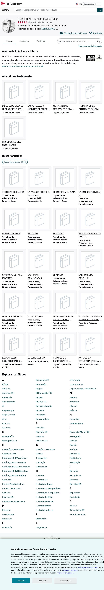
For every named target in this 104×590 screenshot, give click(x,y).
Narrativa (74, 421)
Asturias (6, 430)
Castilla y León (9, 456)
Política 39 (75, 456)
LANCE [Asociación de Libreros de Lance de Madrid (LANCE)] (52, 29)
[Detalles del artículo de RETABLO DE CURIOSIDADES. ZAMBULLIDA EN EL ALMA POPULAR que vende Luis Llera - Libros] (64, 349)
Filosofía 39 (41, 434)
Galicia (39, 456)
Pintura (73, 443)
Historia (39, 477)
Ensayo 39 (41, 404)
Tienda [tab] (8, 41)
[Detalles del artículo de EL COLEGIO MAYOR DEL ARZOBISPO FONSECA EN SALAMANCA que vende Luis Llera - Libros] (64, 307)
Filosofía (40, 430)
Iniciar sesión (89, 4)
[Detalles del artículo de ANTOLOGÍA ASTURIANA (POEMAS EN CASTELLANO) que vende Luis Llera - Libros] (90, 349)
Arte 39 (5, 425)
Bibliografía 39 (9, 443)
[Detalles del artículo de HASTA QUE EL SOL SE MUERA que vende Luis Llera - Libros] (90, 223)
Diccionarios (8, 516)
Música (73, 412)
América (6, 391)
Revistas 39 (75, 486)
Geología (40, 464)
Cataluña (6, 482)
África (5, 386)
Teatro (73, 508)
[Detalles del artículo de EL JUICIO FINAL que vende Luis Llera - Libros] (39, 306)
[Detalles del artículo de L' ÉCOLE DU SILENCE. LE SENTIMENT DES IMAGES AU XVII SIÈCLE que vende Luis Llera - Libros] (13, 95)
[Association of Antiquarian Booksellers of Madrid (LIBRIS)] (90, 62)
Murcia (73, 408)
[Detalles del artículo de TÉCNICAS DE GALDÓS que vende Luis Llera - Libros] (13, 182)
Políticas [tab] (39, 41)
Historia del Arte (43, 499)
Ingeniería (41, 521)
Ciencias (6, 495)
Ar (3, 408)
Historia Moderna (44, 512)
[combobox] (55, 10)
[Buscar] (100, 10)
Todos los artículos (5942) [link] (14, 162)
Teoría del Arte (77, 516)
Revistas (74, 482)
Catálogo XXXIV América (14, 460)
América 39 (7, 395)
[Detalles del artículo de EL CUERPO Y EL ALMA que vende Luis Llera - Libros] (64, 182)
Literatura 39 (76, 386)
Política (73, 451)
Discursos (7, 521)
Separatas (75, 495)
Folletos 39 (41, 443)
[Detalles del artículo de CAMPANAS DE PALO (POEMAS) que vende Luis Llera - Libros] (13, 265)
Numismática (76, 425)
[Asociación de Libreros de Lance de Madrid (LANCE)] (99, 62)
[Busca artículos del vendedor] (74, 41)
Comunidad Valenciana (13, 503)
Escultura (40, 417)
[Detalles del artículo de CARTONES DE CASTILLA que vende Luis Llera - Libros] (90, 265)
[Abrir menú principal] (6, 10)
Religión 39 (75, 477)
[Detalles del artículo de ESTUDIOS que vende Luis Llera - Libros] (39, 222)
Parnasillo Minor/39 (79, 434)
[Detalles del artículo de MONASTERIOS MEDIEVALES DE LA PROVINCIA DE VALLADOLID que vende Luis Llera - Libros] (64, 95)
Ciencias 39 (8, 499)
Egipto (39, 391)
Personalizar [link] (65, 580)
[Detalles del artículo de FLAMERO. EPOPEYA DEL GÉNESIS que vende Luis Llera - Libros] (13, 307)
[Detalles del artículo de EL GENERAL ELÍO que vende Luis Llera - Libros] (39, 347)
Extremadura (42, 421)
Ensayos (40, 412)
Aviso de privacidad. (49, 573)
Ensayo (39, 399)
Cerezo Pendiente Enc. (13, 486)
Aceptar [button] (21, 580)
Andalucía (7, 399)
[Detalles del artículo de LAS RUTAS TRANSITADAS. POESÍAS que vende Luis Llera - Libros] (39, 265)
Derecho (6, 512)
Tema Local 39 (77, 512)
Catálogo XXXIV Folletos (14, 464)
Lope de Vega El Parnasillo (83, 391)
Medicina (74, 404)
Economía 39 (42, 382)
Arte (4, 421)
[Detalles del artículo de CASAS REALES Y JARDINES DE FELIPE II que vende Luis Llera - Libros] (39, 95)
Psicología (75, 464)
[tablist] (24, 41)
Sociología (75, 499)
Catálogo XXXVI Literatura (15, 473)
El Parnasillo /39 (44, 395)
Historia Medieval (44, 503)
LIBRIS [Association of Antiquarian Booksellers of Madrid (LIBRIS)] (44, 29)
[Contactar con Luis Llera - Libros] (95, 33)
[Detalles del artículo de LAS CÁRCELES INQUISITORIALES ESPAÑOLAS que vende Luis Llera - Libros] (13, 349)
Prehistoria (75, 460)
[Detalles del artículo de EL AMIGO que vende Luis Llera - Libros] (64, 264)
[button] (58, 29)
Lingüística (41, 529)
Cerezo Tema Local (11, 490)
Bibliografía (7, 438)
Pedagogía (75, 438)
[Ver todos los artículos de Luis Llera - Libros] (74, 33)
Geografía (41, 460)
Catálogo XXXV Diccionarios (16, 469)
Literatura (74, 382)
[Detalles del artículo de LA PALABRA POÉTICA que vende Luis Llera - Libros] (39, 180)
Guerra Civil (41, 469)
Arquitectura (8, 417)
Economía (7, 529)
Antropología (8, 404)
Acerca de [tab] (24, 41)
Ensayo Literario (44, 408)
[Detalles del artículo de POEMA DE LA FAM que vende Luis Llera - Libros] (13, 222)
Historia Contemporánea (47, 490)
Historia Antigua (43, 486)
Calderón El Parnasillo (13, 451)
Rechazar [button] (42, 580)
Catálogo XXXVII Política (14, 477)
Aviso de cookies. (54, 570)
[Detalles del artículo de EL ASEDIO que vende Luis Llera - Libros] (64, 222)
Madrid (73, 399)
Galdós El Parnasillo (46, 451)
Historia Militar (43, 508)
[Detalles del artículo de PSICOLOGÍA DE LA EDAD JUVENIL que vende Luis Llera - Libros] (13, 131)
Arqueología (8, 412)
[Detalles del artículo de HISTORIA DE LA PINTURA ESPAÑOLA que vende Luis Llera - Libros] (90, 95)
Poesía (73, 447)
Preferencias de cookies (76, 567)
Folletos (40, 438)
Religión (74, 473)
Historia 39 (41, 482)
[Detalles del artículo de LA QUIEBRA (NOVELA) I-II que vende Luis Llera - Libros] (90, 182)
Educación (41, 386)
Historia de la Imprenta (47, 495)
